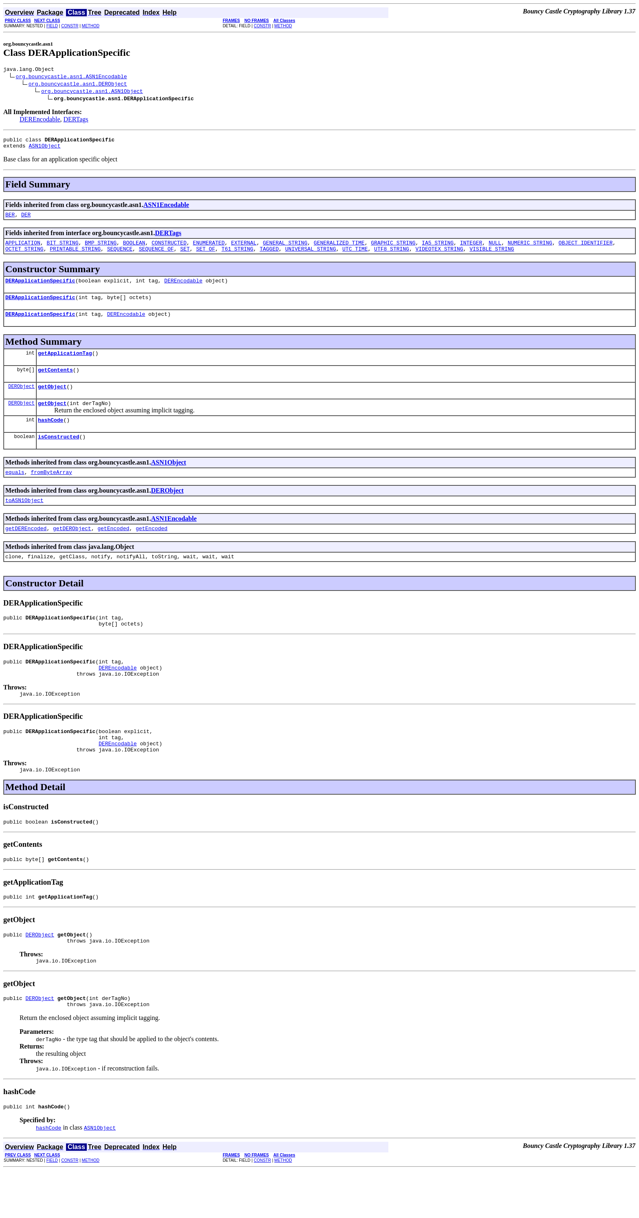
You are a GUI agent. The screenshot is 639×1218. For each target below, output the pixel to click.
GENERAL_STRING (285, 248)
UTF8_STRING (391, 256)
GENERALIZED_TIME (339, 248)
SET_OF (205, 256)
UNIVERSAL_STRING (310, 256)
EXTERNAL (243, 248)
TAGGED (269, 256)
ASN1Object (44, 149)
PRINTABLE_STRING (75, 256)
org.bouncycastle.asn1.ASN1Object (92, 92)
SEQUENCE (119, 256)
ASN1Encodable (166, 208)
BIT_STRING (62, 248)
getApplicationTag (65, 365)
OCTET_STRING (24, 256)
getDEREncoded (25, 550)
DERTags (76, 120)
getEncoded (113, 550)
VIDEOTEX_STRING (439, 256)
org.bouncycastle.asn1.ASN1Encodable (71, 77)
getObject (52, 401)
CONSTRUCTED (169, 248)
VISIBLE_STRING (491, 256)
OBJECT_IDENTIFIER (585, 248)
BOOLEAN (134, 248)
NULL (495, 248)
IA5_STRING (438, 248)
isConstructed (58, 454)
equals (14, 491)
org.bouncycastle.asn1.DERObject (78, 84)
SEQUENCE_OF (156, 256)
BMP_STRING (101, 248)
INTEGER (471, 248)
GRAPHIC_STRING (393, 248)
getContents (55, 383)
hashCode (50, 437)
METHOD (90, 26)
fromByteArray (51, 491)
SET (184, 256)
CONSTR (69, 26)
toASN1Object (24, 520)
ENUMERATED (209, 248)
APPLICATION (22, 248)
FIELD (52, 26)
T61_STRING (237, 256)
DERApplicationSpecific (40, 289)
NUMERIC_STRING (530, 248)
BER (10, 219)
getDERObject (72, 550)
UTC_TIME (355, 256)
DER (26, 219)
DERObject (21, 400)
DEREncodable (40, 120)
